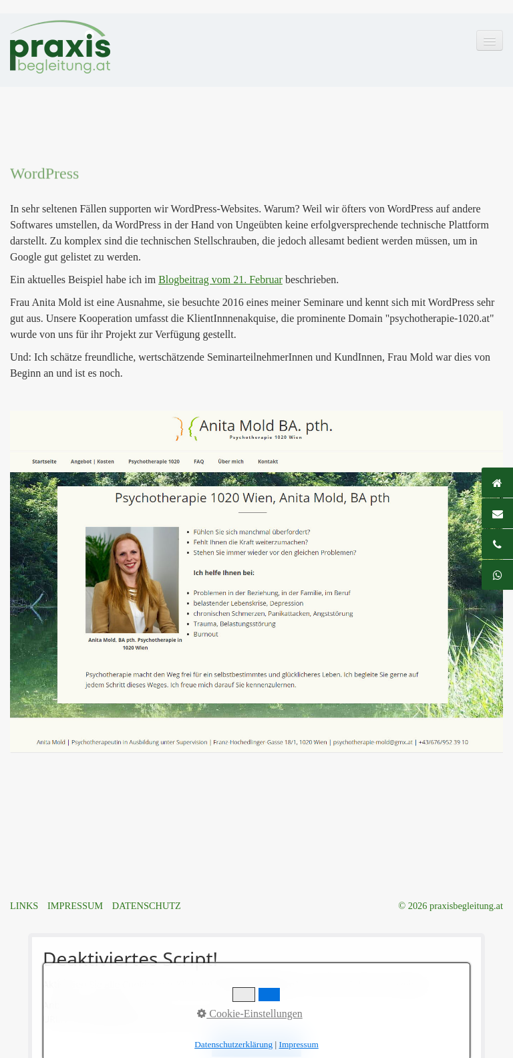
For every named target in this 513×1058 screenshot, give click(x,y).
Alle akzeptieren (256, 1044)
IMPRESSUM (75, 905)
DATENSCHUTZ (146, 905)
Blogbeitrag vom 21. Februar (220, 279)
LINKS (24, 905)
